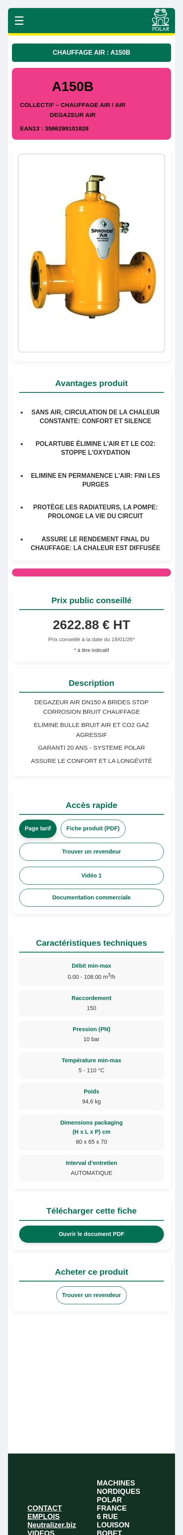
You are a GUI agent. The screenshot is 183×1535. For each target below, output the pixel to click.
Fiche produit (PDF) (93, 828)
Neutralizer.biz (52, 1525)
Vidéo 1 (91, 875)
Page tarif (38, 828)
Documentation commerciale (91, 897)
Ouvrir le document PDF (91, 1234)
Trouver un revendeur (91, 851)
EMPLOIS (44, 1517)
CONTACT (45, 1508)
